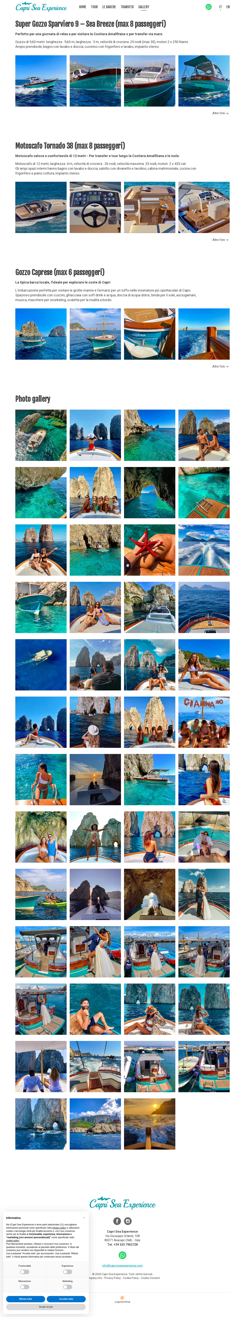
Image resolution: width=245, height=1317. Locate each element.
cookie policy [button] (12, 1240)
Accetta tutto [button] (66, 1299)
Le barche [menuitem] (109, 7)
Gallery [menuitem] (143, 7)
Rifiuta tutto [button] (25, 1299)
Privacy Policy (112, 1278)
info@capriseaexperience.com (122, 1265)
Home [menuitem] (82, 7)
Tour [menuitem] (94, 7)
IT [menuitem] (220, 7)
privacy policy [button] (59, 1228)
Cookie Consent (150, 1278)
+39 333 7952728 (126, 1244)
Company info (94, 1278)
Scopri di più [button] (46, 1307)
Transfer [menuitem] (127, 7)
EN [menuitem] (228, 7)
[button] (84, 1218)
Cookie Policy (131, 1278)
